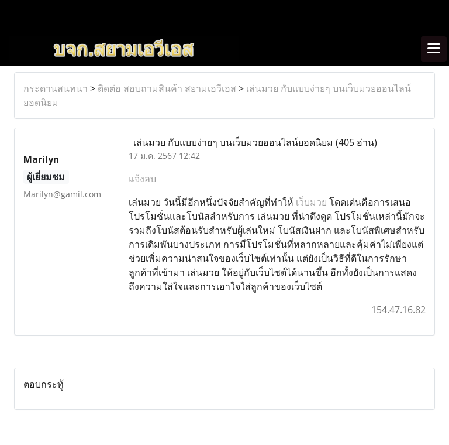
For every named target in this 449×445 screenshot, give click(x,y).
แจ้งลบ (142, 178)
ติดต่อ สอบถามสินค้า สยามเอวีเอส (167, 88)
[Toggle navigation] (434, 49)
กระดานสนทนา (55, 88)
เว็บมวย (311, 202)
